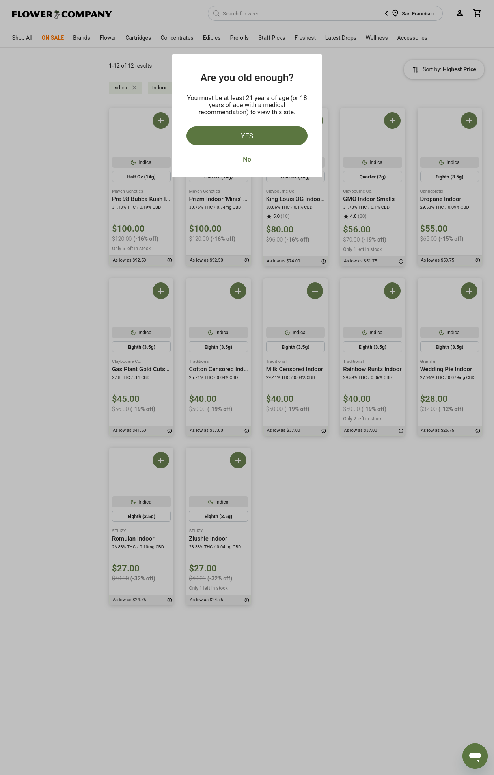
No (247, 159)
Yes (247, 136)
